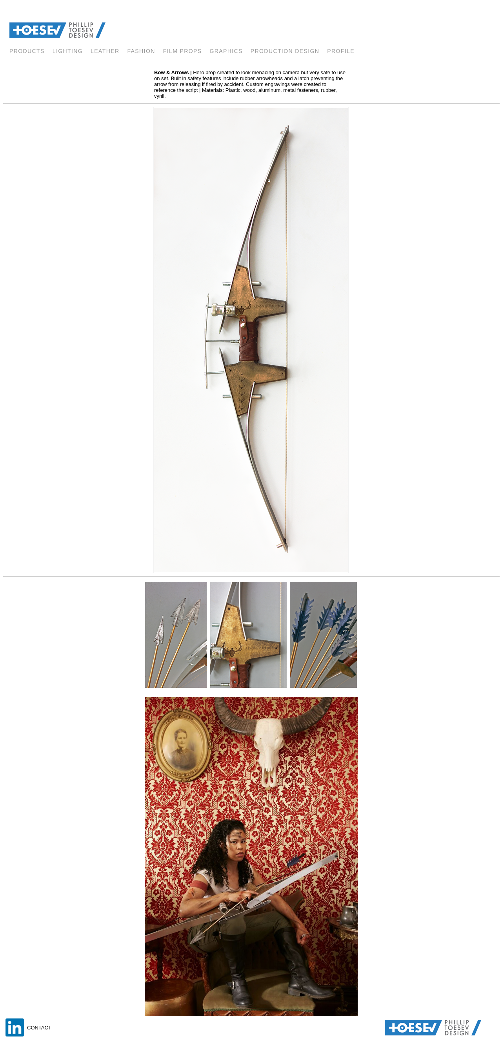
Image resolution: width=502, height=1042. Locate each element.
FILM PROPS (182, 51)
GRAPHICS (226, 51)
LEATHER (105, 51)
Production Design (285, 51)
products (27, 51)
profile (341, 51)
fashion (141, 51)
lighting (68, 51)
